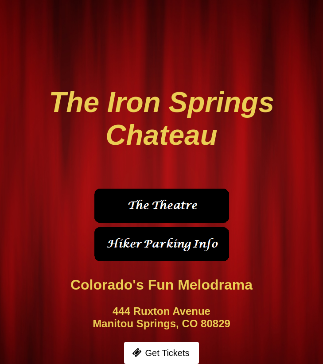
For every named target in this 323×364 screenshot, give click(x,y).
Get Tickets (167, 353)
